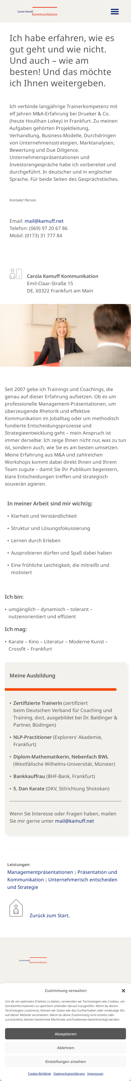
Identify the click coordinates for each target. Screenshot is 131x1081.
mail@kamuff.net (44, 221)
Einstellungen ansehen (65, 1061)
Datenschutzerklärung (69, 1073)
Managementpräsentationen (40, 872)
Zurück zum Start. (50, 915)
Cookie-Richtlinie (39, 1073)
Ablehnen (65, 1047)
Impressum (95, 1073)
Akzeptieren (65, 1033)
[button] (123, 990)
